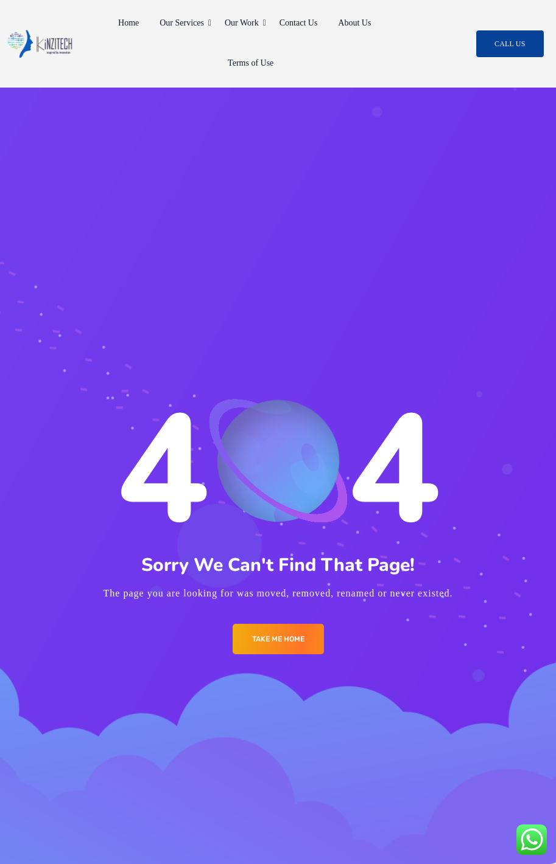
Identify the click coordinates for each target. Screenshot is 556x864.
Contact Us (299, 22)
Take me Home (278, 639)
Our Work (244, 22)
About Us (354, 22)
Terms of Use (250, 62)
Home (128, 22)
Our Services (184, 22)
